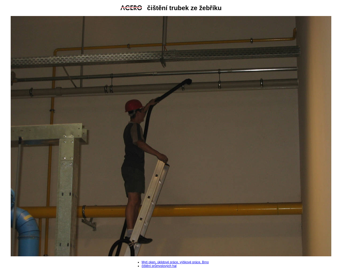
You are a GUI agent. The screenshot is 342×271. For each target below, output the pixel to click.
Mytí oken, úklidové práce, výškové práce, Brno (175, 262)
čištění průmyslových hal (159, 266)
